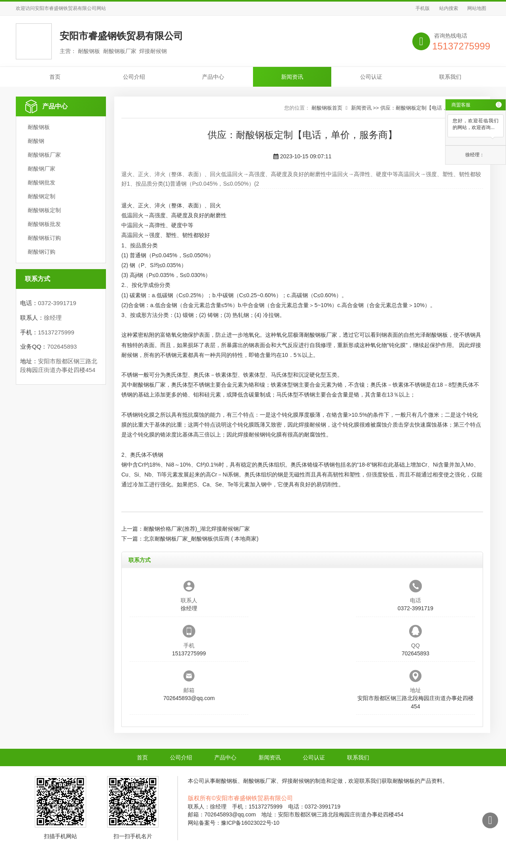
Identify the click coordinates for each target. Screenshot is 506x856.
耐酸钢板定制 (44, 210)
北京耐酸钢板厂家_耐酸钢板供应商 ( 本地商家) (201, 538)
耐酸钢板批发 (44, 224)
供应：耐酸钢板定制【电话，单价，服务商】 (431, 108)
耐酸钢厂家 (41, 168)
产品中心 (213, 77)
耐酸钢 (36, 141)
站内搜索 (448, 8)
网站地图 (476, 8)
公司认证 (371, 77)
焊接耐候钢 (312, 424)
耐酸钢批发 (41, 182)
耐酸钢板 (39, 127)
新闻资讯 (292, 77)
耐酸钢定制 (41, 196)
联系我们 (450, 77)
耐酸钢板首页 (327, 108)
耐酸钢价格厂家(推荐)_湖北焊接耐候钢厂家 (196, 529)
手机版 (422, 8)
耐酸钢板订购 (44, 238)
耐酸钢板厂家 (44, 155)
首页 (54, 77)
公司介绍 (134, 77)
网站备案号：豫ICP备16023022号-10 (233, 823)
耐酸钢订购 (41, 252)
